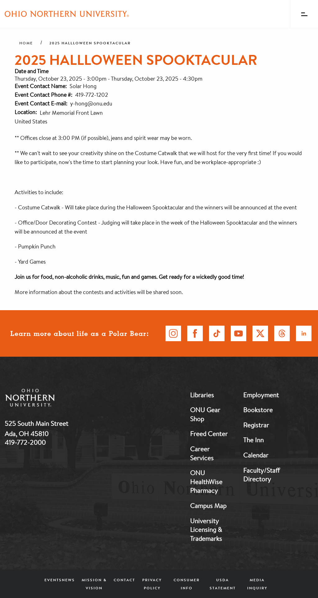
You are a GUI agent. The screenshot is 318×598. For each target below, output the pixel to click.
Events (53, 579)
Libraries (202, 394)
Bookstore (258, 409)
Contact (124, 579)
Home (26, 43)
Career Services (202, 453)
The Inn (253, 439)
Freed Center (209, 433)
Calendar (255, 455)
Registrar (256, 425)
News (68, 579)
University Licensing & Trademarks (206, 529)
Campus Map (208, 505)
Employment (261, 394)
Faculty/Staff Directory (261, 475)
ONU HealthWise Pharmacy (206, 481)
